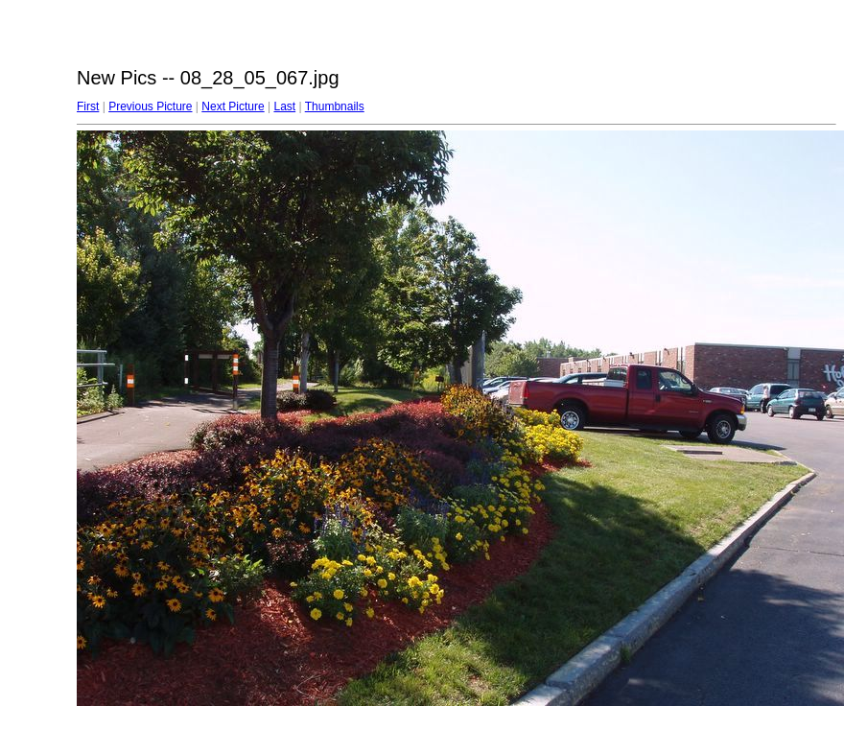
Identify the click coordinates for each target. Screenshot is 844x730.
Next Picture (232, 106)
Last (284, 106)
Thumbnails (334, 106)
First (88, 106)
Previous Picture (150, 106)
